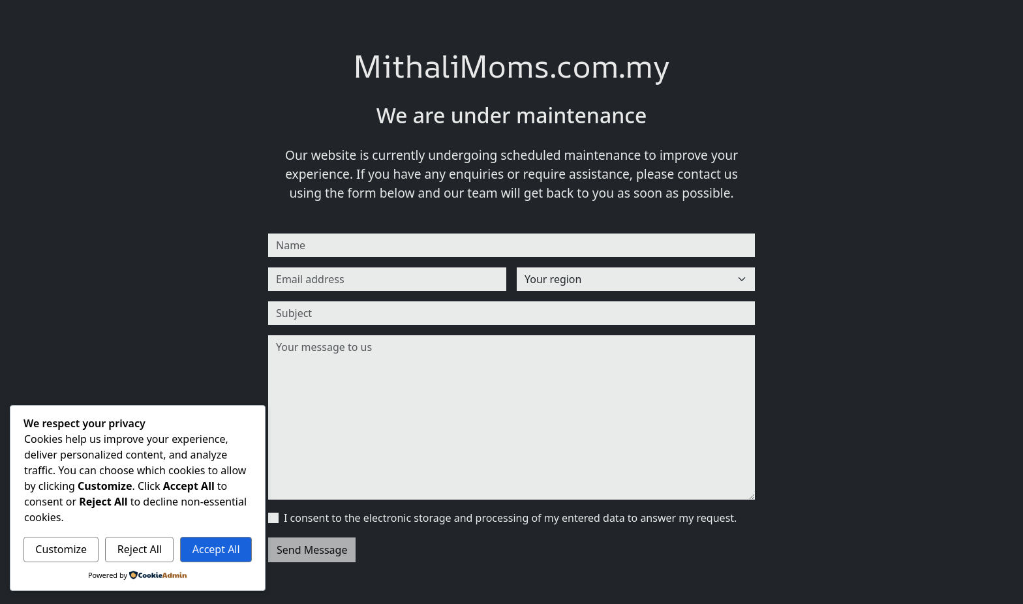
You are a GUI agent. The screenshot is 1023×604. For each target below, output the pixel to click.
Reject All (139, 549)
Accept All (216, 549)
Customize (61, 549)
